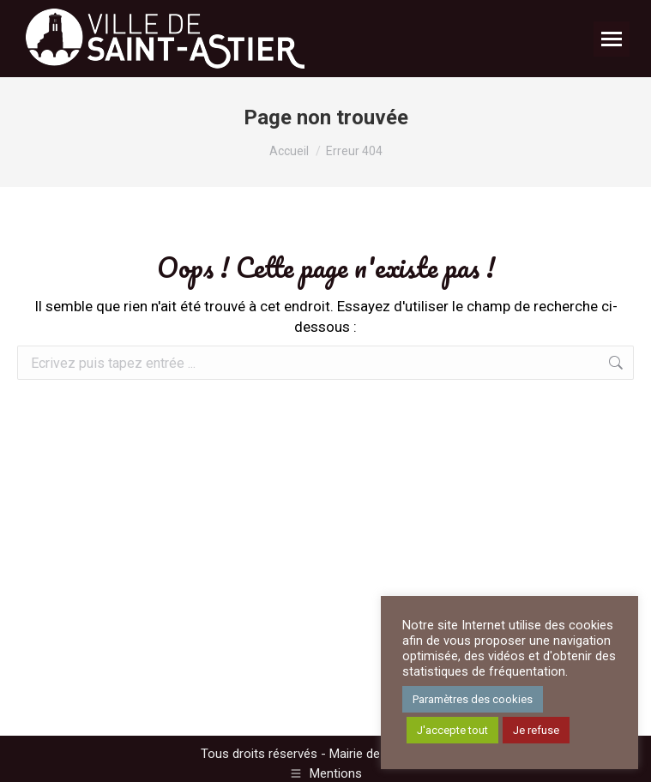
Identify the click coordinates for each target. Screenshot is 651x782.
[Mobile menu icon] (612, 39)
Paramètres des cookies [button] (473, 699)
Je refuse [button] (536, 730)
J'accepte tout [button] (452, 730)
